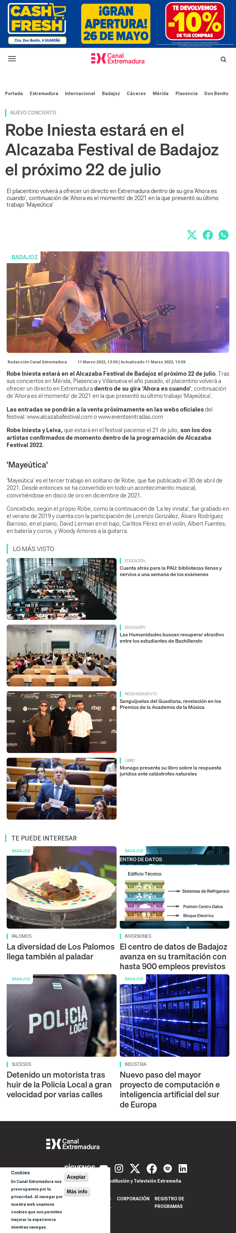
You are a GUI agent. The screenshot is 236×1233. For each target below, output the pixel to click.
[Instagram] (120, 1168)
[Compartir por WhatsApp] (223, 235)
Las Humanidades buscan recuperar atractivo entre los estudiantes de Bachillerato (172, 637)
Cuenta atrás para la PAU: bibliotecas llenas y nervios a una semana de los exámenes (171, 571)
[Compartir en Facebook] (208, 235)
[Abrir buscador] (223, 58)
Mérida (161, 93)
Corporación (133, 1198)
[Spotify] (168, 1168)
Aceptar (76, 1177)
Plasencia (186, 93)
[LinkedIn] (183, 1168)
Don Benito (216, 93)
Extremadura (44, 93)
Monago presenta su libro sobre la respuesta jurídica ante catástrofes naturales (170, 770)
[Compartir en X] (192, 235)
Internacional (80, 93)
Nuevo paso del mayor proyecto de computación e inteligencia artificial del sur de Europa (170, 1089)
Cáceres (136, 93)
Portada (14, 93)
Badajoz (111, 93)
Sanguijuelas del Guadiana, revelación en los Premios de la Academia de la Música (170, 704)
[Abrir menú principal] (12, 59)
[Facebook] (152, 1168)
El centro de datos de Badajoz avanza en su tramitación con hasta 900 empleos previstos (173, 956)
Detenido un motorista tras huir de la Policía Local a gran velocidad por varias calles (59, 1084)
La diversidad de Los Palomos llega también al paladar (61, 951)
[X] (136, 1168)
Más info (77, 1191)
